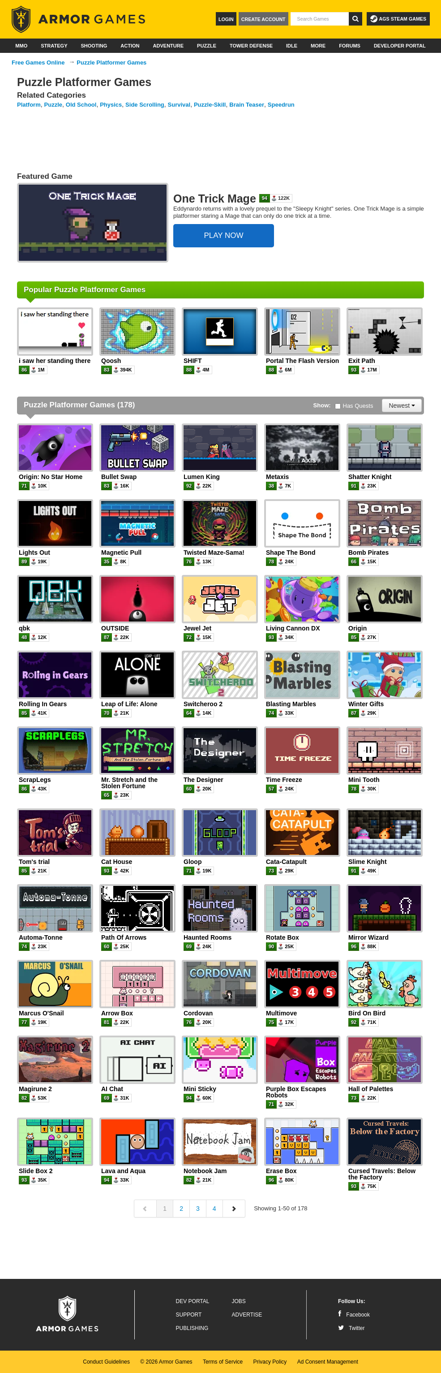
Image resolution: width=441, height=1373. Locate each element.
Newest (402, 405)
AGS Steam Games (398, 18)
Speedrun (281, 104)
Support (189, 1315)
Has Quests (354, 405)
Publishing (192, 1328)
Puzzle (206, 45)
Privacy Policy (270, 1362)
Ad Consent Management (327, 1362)
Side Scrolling (144, 104)
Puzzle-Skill (210, 104)
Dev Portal (193, 1301)
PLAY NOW (223, 235)
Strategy (54, 45)
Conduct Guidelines (106, 1362)
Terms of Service (223, 1362)
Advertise (247, 1315)
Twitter (351, 1328)
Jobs (239, 1301)
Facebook (354, 1315)
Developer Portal (400, 45)
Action (129, 45)
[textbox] (320, 19)
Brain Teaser (246, 104)
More (318, 45)
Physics (111, 104)
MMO (21, 45)
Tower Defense (251, 45)
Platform (29, 104)
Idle (291, 45)
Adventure (168, 45)
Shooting (94, 45)
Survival (179, 104)
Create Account (263, 19)
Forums (349, 45)
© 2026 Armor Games (166, 1362)
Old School (81, 104)
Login (226, 19)
